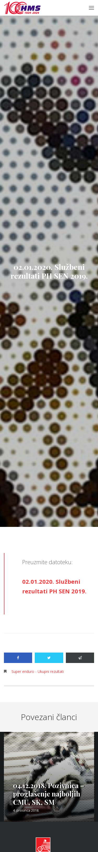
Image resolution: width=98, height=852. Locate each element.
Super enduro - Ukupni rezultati (37, 671)
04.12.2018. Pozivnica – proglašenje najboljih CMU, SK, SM (48, 794)
